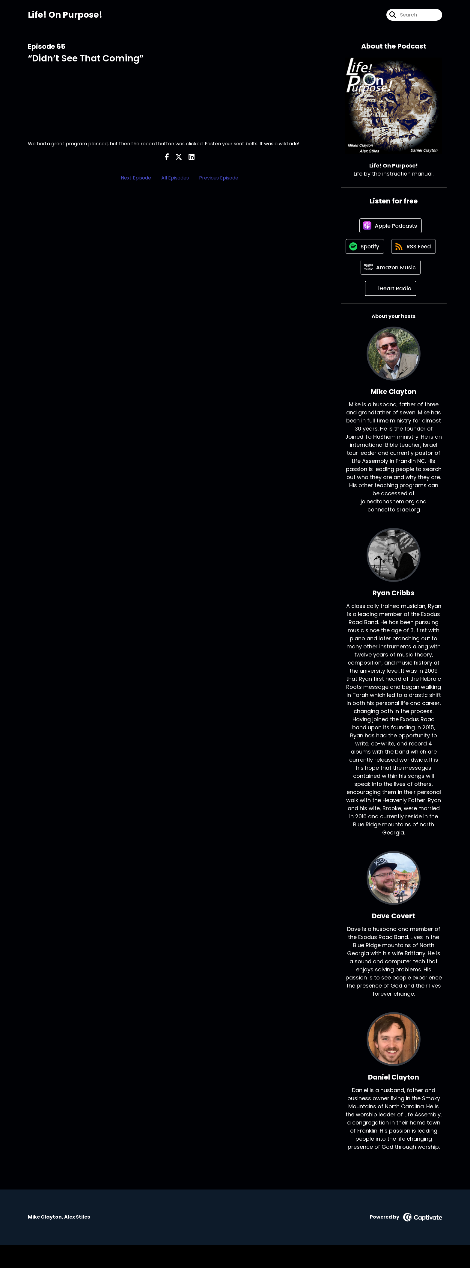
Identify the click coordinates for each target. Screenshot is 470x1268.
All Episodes (175, 177)
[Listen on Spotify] (390, 247)
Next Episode (136, 177)
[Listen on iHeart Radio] (391, 311)
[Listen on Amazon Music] (390, 290)
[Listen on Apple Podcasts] (390, 226)
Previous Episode (218, 177)
